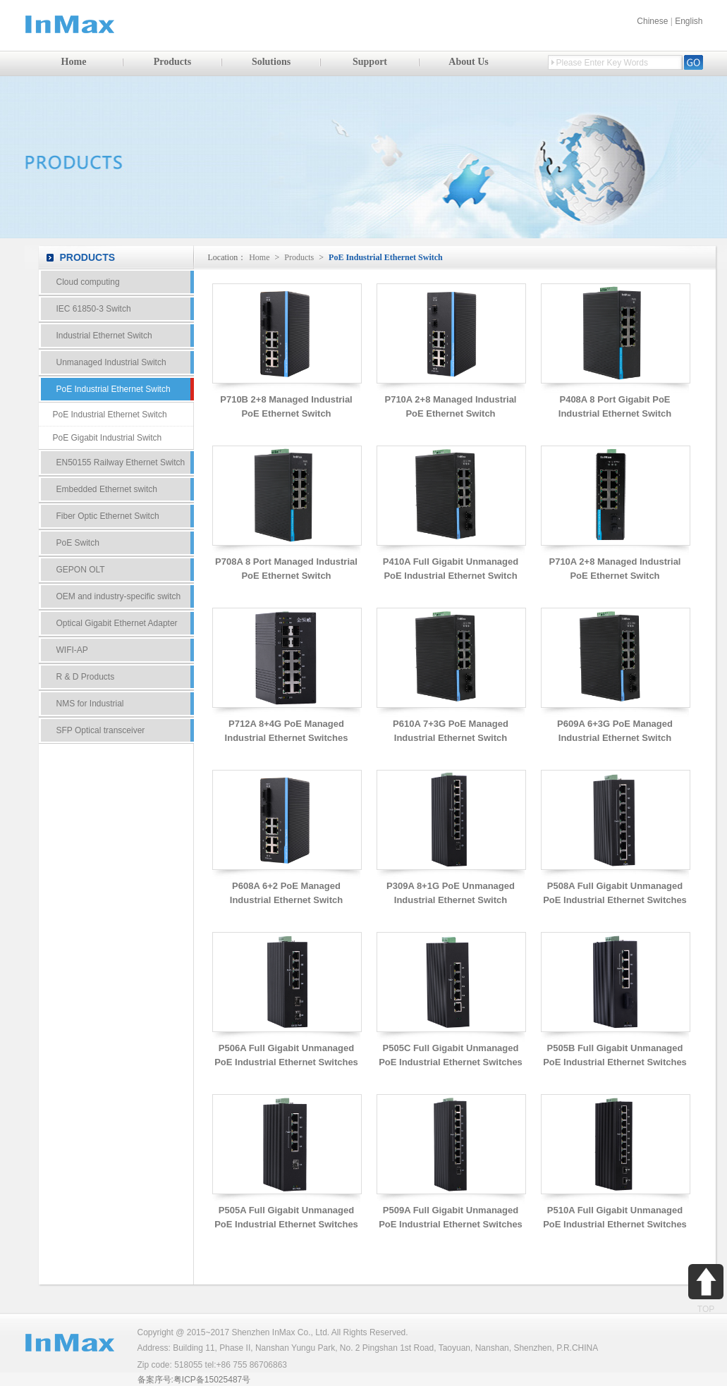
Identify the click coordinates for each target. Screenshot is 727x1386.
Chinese (652, 21)
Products (172, 61)
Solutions (271, 61)
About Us (468, 61)
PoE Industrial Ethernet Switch (386, 257)
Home (74, 61)
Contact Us (116, 797)
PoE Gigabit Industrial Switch (107, 438)
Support (370, 61)
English (688, 21)
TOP (705, 1289)
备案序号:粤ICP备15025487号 (194, 1380)
